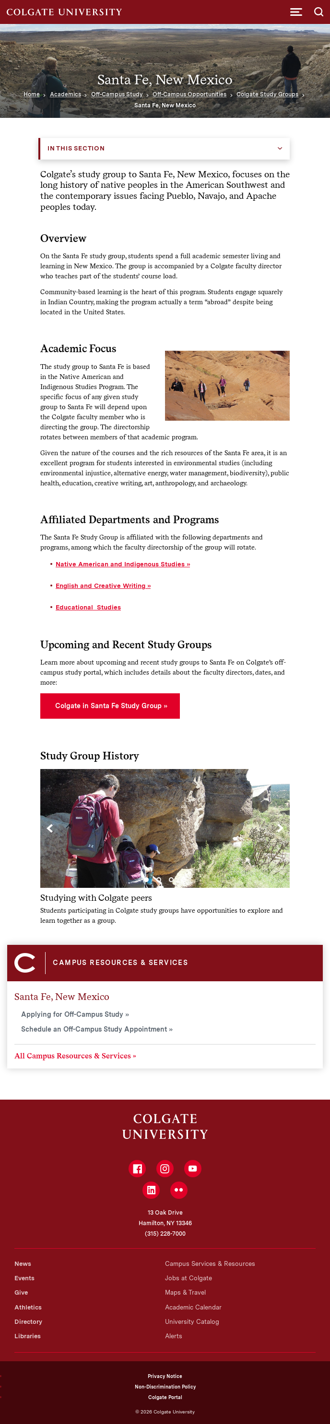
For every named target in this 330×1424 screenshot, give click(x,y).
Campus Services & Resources (210, 1263)
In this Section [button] (76, 148)
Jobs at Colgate (188, 1278)
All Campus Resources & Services (72, 1055)
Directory (28, 1321)
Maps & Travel (185, 1292)
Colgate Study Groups (267, 94)
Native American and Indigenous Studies (120, 564)
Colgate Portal (165, 1397)
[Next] (280, 828)
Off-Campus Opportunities (189, 94)
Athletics (28, 1307)
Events (24, 1278)
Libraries (27, 1336)
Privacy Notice (165, 1376)
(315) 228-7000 (165, 1233)
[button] (296, 12)
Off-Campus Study (117, 94)
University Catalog (192, 1321)
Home (32, 94)
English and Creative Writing (100, 585)
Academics (65, 94)
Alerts (173, 1336)
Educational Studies (88, 607)
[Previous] (49, 828)
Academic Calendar (193, 1307)
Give (21, 1292)
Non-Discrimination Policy (165, 1387)
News (22, 1263)
